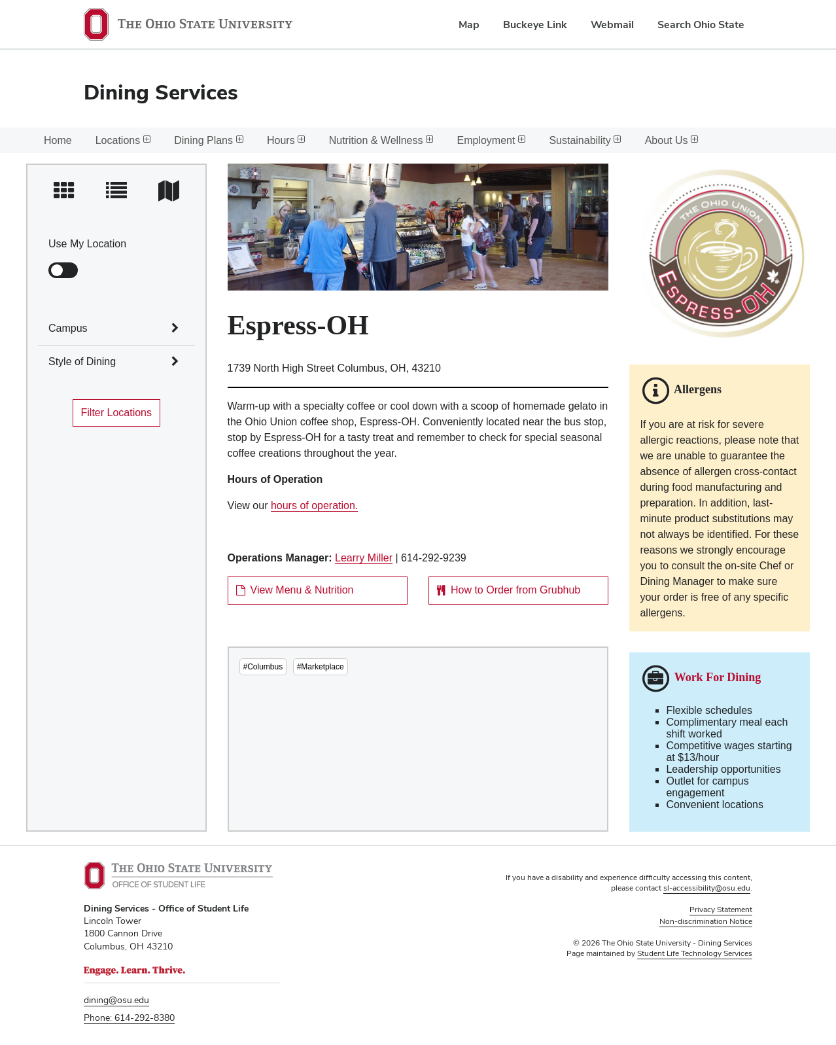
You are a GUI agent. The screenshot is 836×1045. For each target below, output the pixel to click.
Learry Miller (363, 557)
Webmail (612, 24)
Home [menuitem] (58, 140)
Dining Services (161, 92)
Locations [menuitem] (123, 140)
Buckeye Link (535, 24)
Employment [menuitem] (491, 140)
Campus (68, 328)
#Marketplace (320, 666)
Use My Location (87, 243)
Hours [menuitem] (286, 140)
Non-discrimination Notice (705, 921)
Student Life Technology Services (694, 953)
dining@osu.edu (116, 1000)
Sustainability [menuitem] (585, 140)
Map (469, 24)
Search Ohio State (700, 24)
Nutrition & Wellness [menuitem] (381, 140)
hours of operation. (314, 505)
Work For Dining (717, 677)
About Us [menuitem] (672, 140)
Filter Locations (116, 412)
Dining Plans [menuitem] (208, 140)
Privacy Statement (720, 909)
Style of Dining (82, 361)
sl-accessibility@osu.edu (706, 888)
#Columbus (263, 666)
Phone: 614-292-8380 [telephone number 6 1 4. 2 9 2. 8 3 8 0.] (129, 1017)
